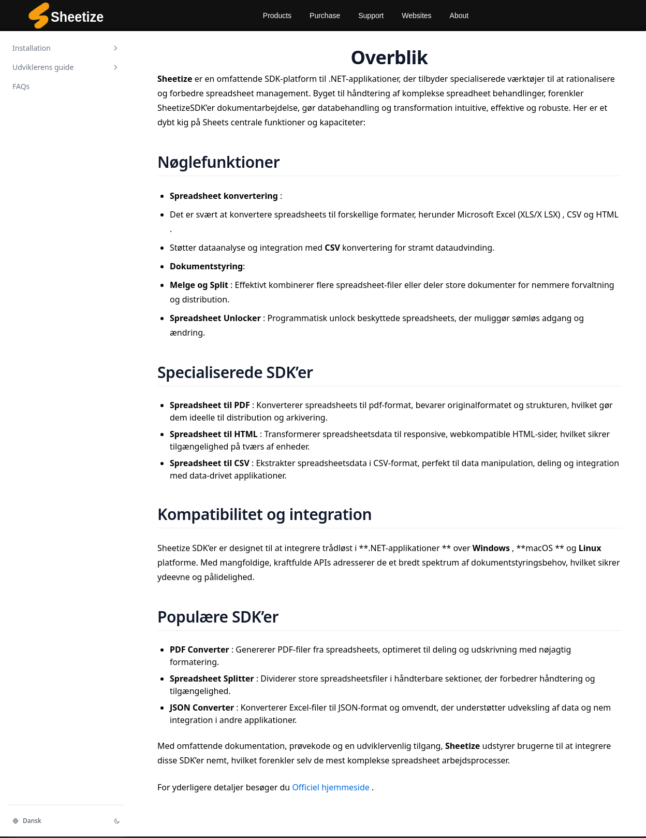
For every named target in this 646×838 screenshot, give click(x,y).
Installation (66, 48)
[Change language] (57, 821)
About (459, 15)
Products (277, 15)
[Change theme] (117, 821)
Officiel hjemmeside (332, 787)
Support (371, 15)
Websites (416, 15)
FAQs (21, 86)
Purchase (325, 15)
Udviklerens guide (66, 67)
